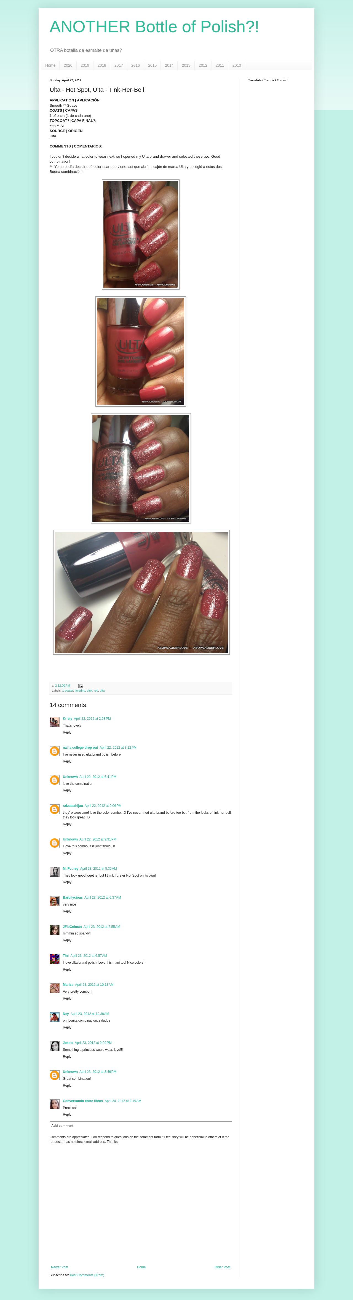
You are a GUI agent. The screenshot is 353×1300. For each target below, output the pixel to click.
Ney (66, 1014)
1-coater (67, 690)
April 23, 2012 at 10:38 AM (90, 1014)
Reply (67, 732)
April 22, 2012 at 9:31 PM (97, 839)
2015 (152, 65)
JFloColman (72, 927)
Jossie (68, 1043)
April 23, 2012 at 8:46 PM (97, 1072)
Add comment (62, 1126)
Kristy (67, 719)
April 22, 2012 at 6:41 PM (97, 777)
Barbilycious (73, 897)
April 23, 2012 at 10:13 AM (94, 985)
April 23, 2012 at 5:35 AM (98, 869)
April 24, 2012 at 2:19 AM (123, 1101)
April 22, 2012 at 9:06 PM (103, 806)
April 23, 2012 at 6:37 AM (102, 897)
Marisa (68, 985)
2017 (118, 65)
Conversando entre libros (83, 1101)
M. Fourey (71, 869)
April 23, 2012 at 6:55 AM (102, 927)
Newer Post (59, 1267)
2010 (236, 65)
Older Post (222, 1267)
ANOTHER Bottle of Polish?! (154, 26)
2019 (85, 65)
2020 (68, 65)
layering (80, 690)
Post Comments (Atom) (87, 1275)
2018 (102, 65)
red (96, 690)
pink (89, 690)
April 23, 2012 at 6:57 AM (88, 956)
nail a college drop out (80, 748)
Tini (66, 956)
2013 (186, 65)
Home (50, 65)
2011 (220, 65)
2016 (135, 65)
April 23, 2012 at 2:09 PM (93, 1043)
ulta (102, 690)
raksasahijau (73, 806)
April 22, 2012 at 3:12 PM (118, 748)
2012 (203, 65)
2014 (169, 65)
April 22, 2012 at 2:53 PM (92, 719)
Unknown (70, 777)
